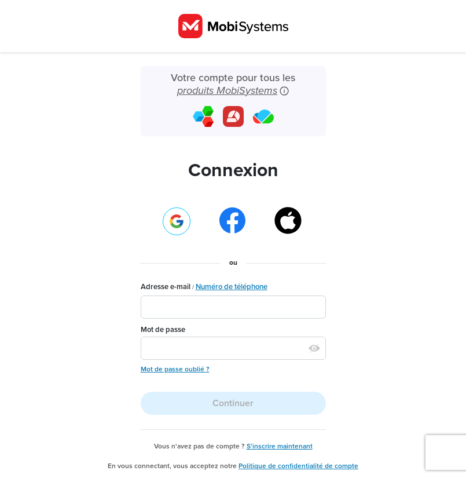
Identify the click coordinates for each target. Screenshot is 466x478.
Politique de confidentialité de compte (298, 466)
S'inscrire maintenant (280, 446)
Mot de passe (163, 329)
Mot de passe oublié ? (175, 369)
